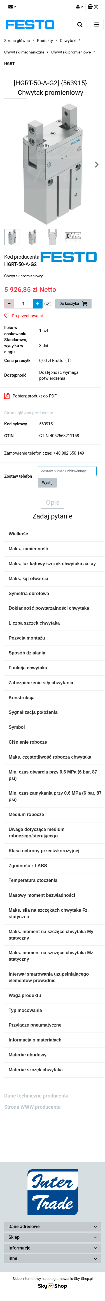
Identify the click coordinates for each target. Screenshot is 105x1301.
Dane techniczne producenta (36, 1096)
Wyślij (47, 482)
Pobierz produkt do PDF (30, 396)
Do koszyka (73, 303)
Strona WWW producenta (32, 1107)
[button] (93, 7)
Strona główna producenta (28, 412)
